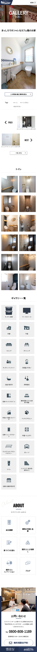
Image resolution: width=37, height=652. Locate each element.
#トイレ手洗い (24, 103)
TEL (18, 633)
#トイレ (15, 103)
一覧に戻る (18, 153)
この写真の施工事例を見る (18, 94)
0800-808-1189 (10, 649)
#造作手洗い (17, 106)
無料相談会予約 (21, 643)
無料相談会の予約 (28, 649)
